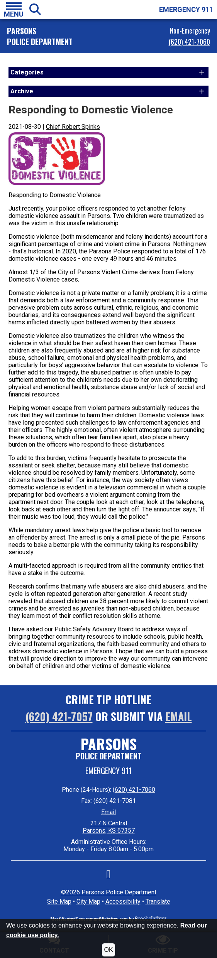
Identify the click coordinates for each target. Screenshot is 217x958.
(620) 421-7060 (189, 42)
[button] (14, 10)
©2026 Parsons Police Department (108, 892)
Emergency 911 (108, 770)
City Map (88, 901)
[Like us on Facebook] (109, 876)
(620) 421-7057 (59, 716)
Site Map (59, 901)
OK (108, 949)
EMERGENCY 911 (186, 9)
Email (178, 716)
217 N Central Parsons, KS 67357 (109, 827)
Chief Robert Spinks (73, 126)
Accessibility (123, 901)
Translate (158, 901)
